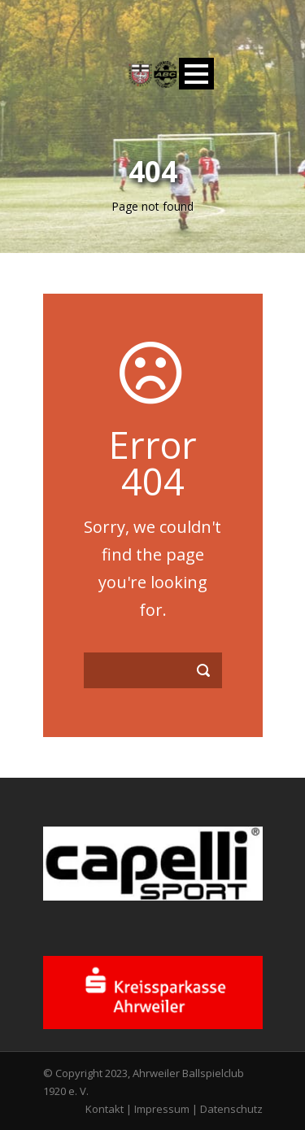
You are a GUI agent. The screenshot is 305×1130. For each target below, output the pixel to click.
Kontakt (104, 1109)
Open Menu (196, 73)
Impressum (162, 1109)
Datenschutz (231, 1109)
